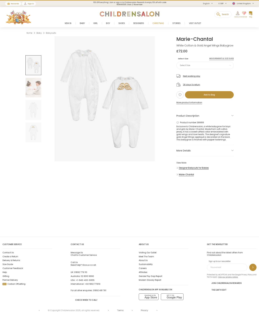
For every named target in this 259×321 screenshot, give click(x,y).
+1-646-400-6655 (85, 280)
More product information (189, 102)
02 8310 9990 (87, 276)
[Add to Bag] (209, 94)
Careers (143, 268)
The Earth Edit (216, 289)
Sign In (31, 3)
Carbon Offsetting (13, 284)
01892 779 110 (80, 272)
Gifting (5, 276)
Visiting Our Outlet (147, 252)
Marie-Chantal (194, 39)
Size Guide (7, 264)
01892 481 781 (99, 290)
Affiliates (143, 272)
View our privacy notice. (228, 277)
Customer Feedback (12, 268)
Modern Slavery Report (150, 280)
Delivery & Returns (11, 260)
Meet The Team (146, 256)
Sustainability (146, 264)
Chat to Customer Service (84, 253)
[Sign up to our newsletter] (253, 267)
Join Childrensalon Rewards (224, 283)
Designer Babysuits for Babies (194, 167)
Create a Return (10, 256)
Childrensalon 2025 (71, 310)
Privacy (144, 310)
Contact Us (8, 252)
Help (4, 272)
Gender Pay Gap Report (150, 276)
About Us (143, 260)
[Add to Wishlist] (180, 94)
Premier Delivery (10, 280)
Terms (209, 277)
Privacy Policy (247, 274)
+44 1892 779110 (92, 284)
